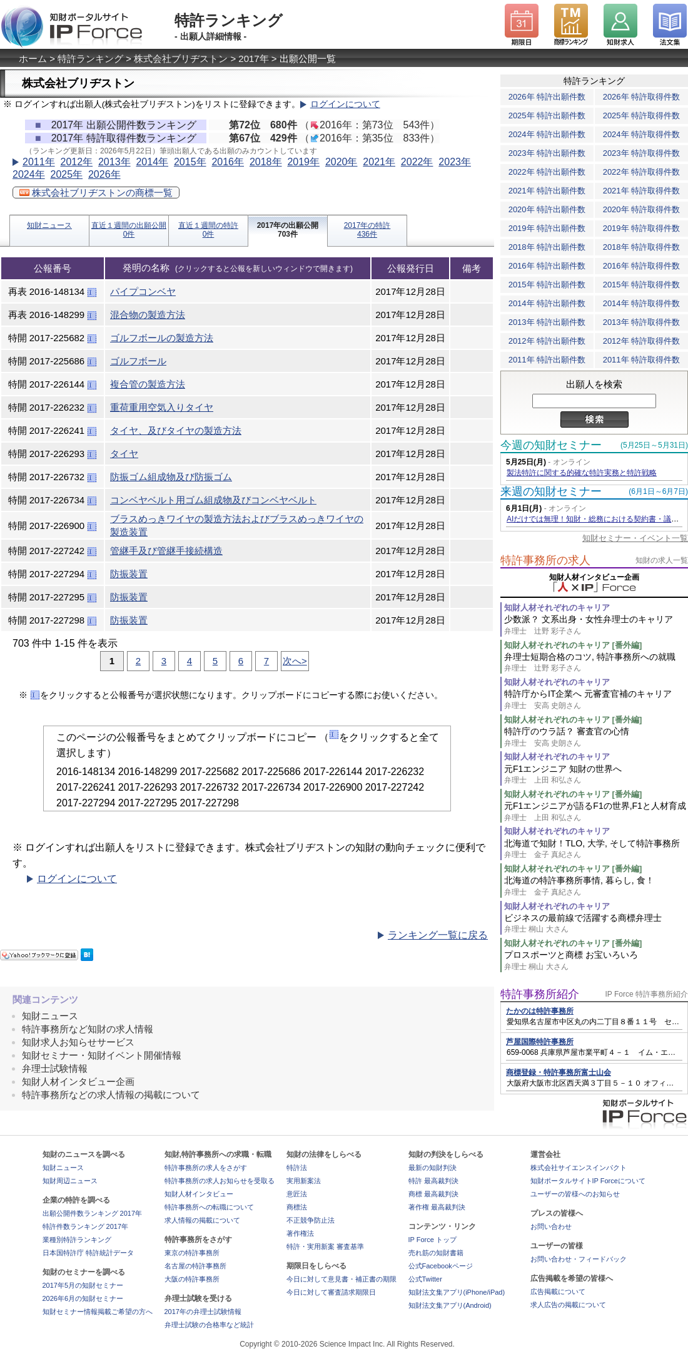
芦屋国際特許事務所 (540, 1041)
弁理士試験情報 (55, 1068)
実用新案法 (303, 1180)
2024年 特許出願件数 (547, 134)
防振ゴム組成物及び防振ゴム (171, 476)
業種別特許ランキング (77, 1239)
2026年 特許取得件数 (641, 96)
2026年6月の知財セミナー (83, 1298)
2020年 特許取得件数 (641, 209)
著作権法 (300, 1233)
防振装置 (129, 573)
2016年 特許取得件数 (641, 265)
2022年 (417, 162)
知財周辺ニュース (70, 1180)
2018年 (266, 162)
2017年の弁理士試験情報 (202, 1311)
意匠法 (296, 1194)
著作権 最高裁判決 (436, 1207)
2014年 (152, 162)
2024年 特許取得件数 (641, 134)
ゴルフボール (138, 361)
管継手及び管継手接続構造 (166, 550)
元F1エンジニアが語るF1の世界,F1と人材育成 (596, 812)
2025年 (66, 174)
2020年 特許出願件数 (547, 209)
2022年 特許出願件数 (547, 172)
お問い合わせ (551, 1226)
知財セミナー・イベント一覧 (635, 538)
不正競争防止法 (310, 1220)
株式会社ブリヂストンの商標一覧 (96, 192)
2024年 (29, 174)
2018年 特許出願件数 (547, 247)
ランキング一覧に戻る (438, 935)
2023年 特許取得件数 (641, 153)
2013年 (114, 162)
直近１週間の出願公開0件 (128, 230)
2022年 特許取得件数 (641, 172)
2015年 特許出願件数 (547, 284)
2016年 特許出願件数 (547, 265)
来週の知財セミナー (551, 491)
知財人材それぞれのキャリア (557, 607)
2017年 (253, 58)
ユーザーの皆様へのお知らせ (575, 1194)
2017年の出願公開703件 (288, 230)
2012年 (76, 162)
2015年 (190, 162)
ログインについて (345, 104)
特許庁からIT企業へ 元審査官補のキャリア (596, 700)
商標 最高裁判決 (433, 1194)
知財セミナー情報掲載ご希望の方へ (98, 1311)
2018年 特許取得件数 (641, 247)
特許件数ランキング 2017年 (86, 1226)
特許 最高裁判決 (433, 1180)
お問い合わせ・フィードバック (578, 1259)
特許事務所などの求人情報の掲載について (111, 1094)
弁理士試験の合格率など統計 (209, 1324)
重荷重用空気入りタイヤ (161, 407)
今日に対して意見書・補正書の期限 (341, 1279)
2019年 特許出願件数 (547, 228)
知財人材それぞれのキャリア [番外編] (573, 645)
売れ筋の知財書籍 (435, 1252)
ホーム (33, 58)
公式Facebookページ (440, 1266)
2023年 (454, 162)
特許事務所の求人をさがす (205, 1167)
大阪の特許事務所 (192, 1279)
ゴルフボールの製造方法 (161, 337)
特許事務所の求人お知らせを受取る (219, 1180)
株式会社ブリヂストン (181, 58)
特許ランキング (90, 58)
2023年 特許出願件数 (547, 153)
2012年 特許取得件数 (641, 341)
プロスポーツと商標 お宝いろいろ (596, 961)
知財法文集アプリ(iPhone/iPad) (456, 1292)
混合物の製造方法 (147, 314)
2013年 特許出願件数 (547, 322)
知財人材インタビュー (198, 1194)
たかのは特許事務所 (540, 1011)
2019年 (303, 162)
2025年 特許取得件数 (641, 115)
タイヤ (124, 453)
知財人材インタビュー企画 (78, 1081)
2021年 (379, 162)
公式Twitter (425, 1279)
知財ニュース (49, 225)
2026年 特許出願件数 (547, 96)
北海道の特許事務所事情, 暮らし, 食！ (596, 886)
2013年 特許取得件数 (641, 322)
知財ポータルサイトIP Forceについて (587, 1180)
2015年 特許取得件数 (641, 284)
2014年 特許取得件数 (641, 303)
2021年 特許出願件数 (547, 190)
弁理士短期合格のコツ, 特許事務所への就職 (596, 663)
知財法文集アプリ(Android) (450, 1305)
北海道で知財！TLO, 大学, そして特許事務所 (596, 849)
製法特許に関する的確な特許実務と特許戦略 (582, 472)
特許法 (296, 1167)
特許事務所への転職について (209, 1207)
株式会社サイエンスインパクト (578, 1167)
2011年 (39, 162)
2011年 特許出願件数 (547, 359)
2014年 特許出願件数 (547, 303)
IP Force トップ (432, 1239)
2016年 (227, 162)
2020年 (341, 162)
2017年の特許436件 (367, 230)
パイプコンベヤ (143, 291)
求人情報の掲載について (202, 1220)
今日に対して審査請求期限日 (331, 1292)
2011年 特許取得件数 (641, 359)
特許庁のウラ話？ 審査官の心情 (596, 737)
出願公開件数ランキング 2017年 (93, 1213)
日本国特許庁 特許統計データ (88, 1252)
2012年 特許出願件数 (547, 341)
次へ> (295, 660)
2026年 (104, 174)
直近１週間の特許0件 (208, 230)
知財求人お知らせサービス (78, 1042)
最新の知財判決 (432, 1167)
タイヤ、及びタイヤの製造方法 (175, 430)
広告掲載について (557, 1291)
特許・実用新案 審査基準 (325, 1246)
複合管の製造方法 (147, 384)
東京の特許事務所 (192, 1252)
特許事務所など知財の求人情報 (87, 1029)
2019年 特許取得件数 (641, 228)
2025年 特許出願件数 (547, 115)
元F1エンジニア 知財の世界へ (596, 775)
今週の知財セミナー (551, 445)
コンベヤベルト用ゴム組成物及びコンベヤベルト (213, 500)
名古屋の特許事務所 (195, 1266)
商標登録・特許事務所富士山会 (558, 1072)
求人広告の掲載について (568, 1304)
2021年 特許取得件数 (641, 190)
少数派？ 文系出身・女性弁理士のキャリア (596, 625)
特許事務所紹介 (539, 994)
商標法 (296, 1207)
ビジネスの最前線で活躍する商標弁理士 (596, 924)
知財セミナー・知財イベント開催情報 (101, 1055)
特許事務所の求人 (545, 560)
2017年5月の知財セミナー (83, 1285)
